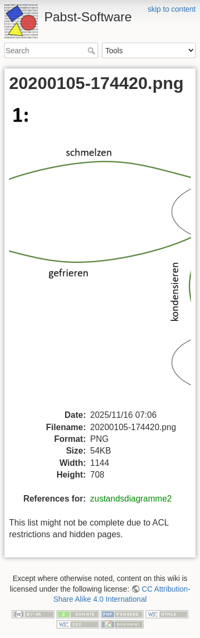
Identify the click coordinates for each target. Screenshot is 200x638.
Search (92, 50)
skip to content (172, 9)
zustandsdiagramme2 (131, 498)
